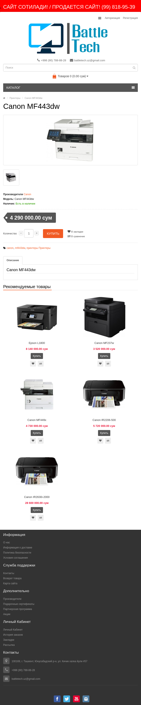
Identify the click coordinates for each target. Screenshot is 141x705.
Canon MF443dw (33, 98)
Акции (6, 614)
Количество (10, 233)
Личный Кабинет (13, 629)
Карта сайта (10, 583)
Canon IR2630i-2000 (37, 497)
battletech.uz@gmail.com (87, 60)
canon (10, 248)
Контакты (8, 573)
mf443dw (20, 248)
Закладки (8, 639)
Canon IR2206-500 (104, 420)
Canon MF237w (104, 343)
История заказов (13, 634)
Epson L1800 (37, 343)
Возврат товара (12, 578)
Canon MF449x (37, 420)
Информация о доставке (17, 547)
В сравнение (76, 236)
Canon (27, 194)
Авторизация (112, 18)
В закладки (75, 231)
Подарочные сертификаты (18, 604)
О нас (6, 542)
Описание (13, 260)
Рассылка (9, 644)
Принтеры (15, 98)
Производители (12, 598)
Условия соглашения (15, 557)
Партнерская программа (17, 609)
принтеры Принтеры (38, 248)
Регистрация (130, 18)
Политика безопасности (17, 552)
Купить (53, 233)
